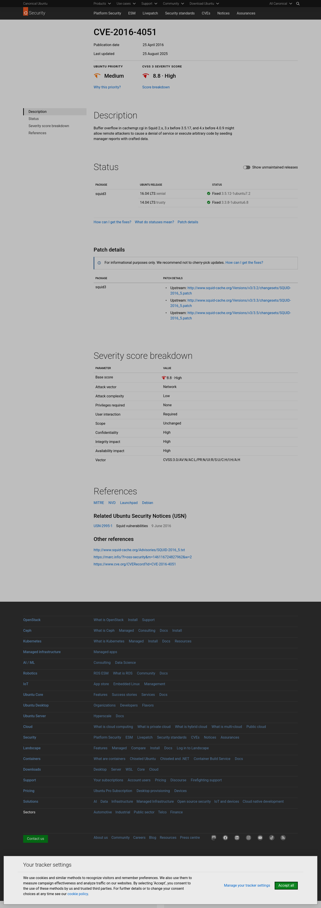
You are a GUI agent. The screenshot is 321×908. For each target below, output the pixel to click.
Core (141, 769)
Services (148, 695)
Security (29, 737)
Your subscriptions (108, 780)
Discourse (178, 780)
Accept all (286, 885)
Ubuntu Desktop (36, 705)
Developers (129, 705)
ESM (132, 13)
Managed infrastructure (42, 652)
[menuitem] (280, 3)
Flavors (148, 705)
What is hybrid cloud (191, 727)
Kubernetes (32, 641)
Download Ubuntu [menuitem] (202, 3)
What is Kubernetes (109, 641)
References (37, 133)
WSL (129, 769)
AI (95, 801)
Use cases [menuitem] (124, 3)
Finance (176, 812)
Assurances (246, 13)
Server (116, 769)
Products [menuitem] (100, 3)
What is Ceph (104, 630)
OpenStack (32, 620)
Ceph (27, 630)
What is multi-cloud (227, 727)
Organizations (105, 705)
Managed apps (105, 652)
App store (101, 684)
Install (133, 620)
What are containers (110, 759)
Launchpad (129, 503)
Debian (147, 503)
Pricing (160, 780)
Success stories (124, 695)
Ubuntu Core (33, 695)
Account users (139, 780)
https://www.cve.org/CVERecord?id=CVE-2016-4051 (135, 564)
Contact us (35, 839)
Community (146, 673)
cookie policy (77, 894)
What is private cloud (154, 727)
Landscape (32, 748)
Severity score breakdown (49, 126)
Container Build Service (212, 759)
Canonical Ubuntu (35, 3)
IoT (25, 684)
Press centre (190, 837)
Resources (183, 641)
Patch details (188, 222)
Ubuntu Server (34, 716)
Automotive (103, 812)
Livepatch (150, 13)
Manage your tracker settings (247, 885)
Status (34, 119)
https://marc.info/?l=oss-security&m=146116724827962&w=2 (143, 557)
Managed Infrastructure (155, 801)
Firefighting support (206, 780)
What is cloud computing (113, 727)
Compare (138, 748)
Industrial (122, 812)
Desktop (100, 769)
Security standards (180, 13)
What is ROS (122, 673)
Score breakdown (156, 87)
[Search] (297, 3)
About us (101, 837)
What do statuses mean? (154, 222)
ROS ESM (101, 673)
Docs (164, 630)
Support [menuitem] (146, 3)
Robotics (30, 673)
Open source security (194, 801)
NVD (112, 503)
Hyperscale (102, 716)
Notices (223, 13)
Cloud (28, 727)
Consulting (146, 630)
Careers (139, 837)
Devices (180, 791)
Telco (162, 812)
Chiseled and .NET (174, 759)
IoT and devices (226, 801)
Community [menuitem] (171, 3)
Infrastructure (122, 801)
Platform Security (107, 13)
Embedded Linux (126, 684)
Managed (126, 630)
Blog (152, 837)
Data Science (125, 662)
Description (38, 112)
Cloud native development (263, 801)
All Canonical (278, 3)
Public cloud (256, 727)
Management (154, 684)
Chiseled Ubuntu (143, 759)
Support (148, 620)
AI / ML (29, 662)
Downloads (32, 769)
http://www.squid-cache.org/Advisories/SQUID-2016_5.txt (139, 550)
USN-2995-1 (103, 526)
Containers (32, 759)
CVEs (206, 13)
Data (104, 801)
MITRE (99, 503)
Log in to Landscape (193, 748)
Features (100, 695)
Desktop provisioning (153, 791)
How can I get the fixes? (112, 222)
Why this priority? (107, 87)
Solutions (30, 801)
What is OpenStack (108, 620)
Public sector (144, 812)
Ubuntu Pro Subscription (113, 791)
